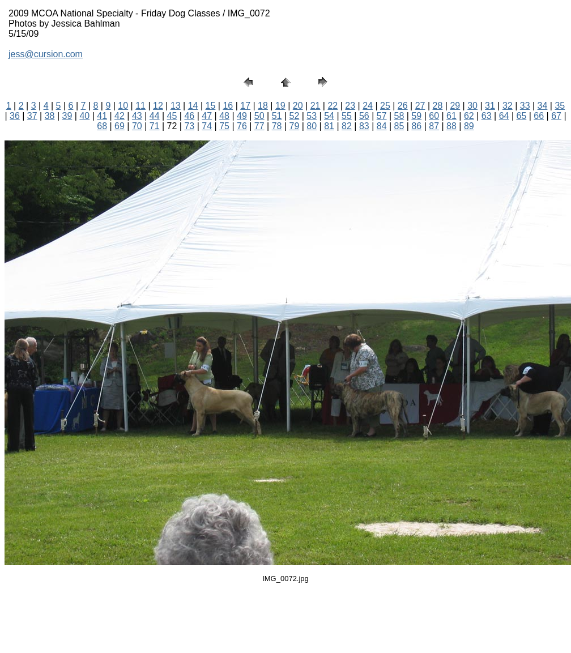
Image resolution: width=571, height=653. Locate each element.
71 (155, 126)
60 (434, 116)
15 (211, 105)
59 (416, 116)
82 (347, 126)
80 (311, 126)
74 (207, 126)
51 (277, 116)
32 (507, 105)
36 (15, 116)
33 (525, 105)
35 (560, 105)
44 (155, 116)
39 (67, 116)
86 (416, 126)
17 (245, 105)
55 (347, 116)
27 (420, 105)
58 (399, 116)
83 (364, 126)
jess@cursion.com (45, 54)
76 (242, 126)
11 (140, 105)
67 (556, 116)
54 (329, 116)
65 (521, 116)
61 (451, 116)
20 (298, 105)
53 (311, 116)
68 (102, 126)
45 (172, 116)
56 (364, 116)
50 (259, 116)
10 (123, 105)
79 (294, 126)
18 (263, 105)
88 (451, 126)
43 (137, 116)
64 (504, 116)
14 (193, 105)
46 (189, 116)
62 (469, 116)
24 (368, 105)
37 (32, 116)
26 (403, 105)
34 (543, 105)
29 (455, 105)
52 (294, 116)
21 (315, 105)
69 (119, 126)
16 (228, 105)
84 (382, 126)
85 (399, 126)
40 (84, 116)
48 (224, 116)
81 (329, 126)
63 (486, 116)
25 (385, 105)
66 (539, 116)
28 (438, 105)
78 (277, 126)
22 (332, 105)
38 (50, 116)
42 (119, 116)
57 (382, 116)
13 (176, 105)
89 (469, 126)
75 (224, 126)
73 (189, 126)
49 (242, 116)
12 (158, 105)
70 (137, 126)
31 (490, 105)
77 (259, 126)
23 (350, 105)
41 (102, 116)
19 (280, 105)
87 (434, 126)
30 (472, 105)
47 (207, 116)
